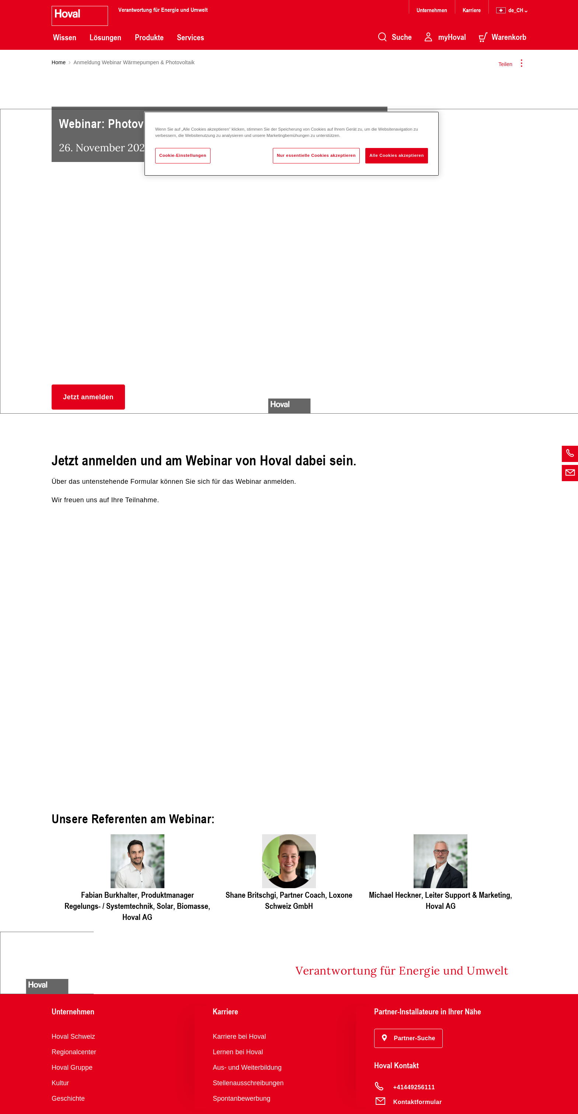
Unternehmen (432, 10)
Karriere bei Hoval (239, 1036)
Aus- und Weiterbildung (247, 1067)
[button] (88, 397)
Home (59, 62)
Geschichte (68, 1098)
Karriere (472, 10)
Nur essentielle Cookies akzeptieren (316, 155)
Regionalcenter (74, 1052)
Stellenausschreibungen (248, 1083)
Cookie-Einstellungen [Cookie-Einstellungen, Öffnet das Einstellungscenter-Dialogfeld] (182, 155)
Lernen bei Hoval (238, 1052)
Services (190, 37)
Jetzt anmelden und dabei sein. (289, 666)
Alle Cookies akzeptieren (396, 155)
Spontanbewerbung (241, 1098)
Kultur (60, 1083)
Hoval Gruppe (72, 1067)
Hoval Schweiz (73, 1036)
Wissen (64, 37)
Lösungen (105, 37)
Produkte (149, 37)
